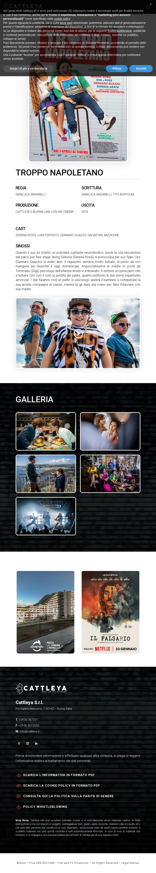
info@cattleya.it (29, 731)
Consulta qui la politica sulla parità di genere (68, 796)
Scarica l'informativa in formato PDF (59, 775)
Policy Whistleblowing (45, 807)
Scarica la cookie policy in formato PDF (61, 785)
